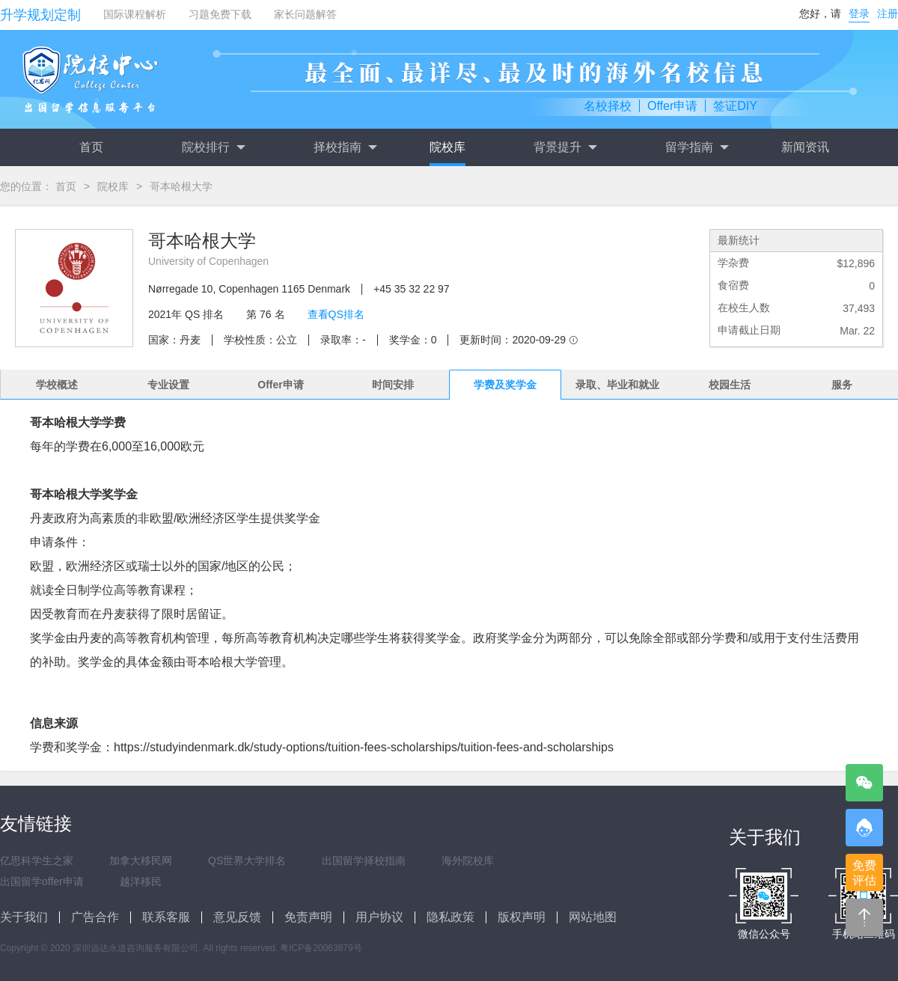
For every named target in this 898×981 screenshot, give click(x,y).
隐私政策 (450, 917)
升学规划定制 (40, 14)
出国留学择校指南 (364, 861)
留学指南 (696, 147)
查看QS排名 (336, 314)
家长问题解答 (305, 14)
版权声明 (522, 917)
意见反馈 (237, 917)
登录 (859, 13)
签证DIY (735, 106)
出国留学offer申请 (42, 881)
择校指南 (345, 147)
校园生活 (730, 385)
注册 (887, 13)
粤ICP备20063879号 (320, 948)
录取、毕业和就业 (617, 385)
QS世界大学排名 (247, 861)
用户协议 (379, 917)
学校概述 (57, 385)
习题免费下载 (220, 14)
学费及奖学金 (505, 385)
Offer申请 (672, 106)
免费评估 (864, 873)
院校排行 (213, 147)
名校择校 (608, 106)
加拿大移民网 (140, 861)
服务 (841, 385)
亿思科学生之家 (36, 861)
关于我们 (24, 917)
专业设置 (168, 385)
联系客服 (166, 917)
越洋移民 (141, 881)
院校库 (447, 147)
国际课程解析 (134, 14)
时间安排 (393, 385)
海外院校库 (468, 861)
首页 (91, 147)
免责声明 (308, 917)
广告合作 (95, 917)
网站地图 (593, 917)
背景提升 (565, 147)
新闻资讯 (805, 147)
